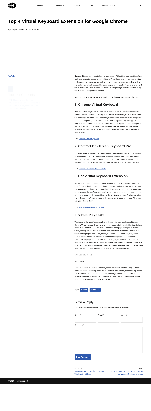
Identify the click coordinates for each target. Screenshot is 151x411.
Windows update (109, 5)
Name (78, 335)
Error (91, 5)
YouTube (12, 76)
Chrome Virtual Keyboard (89, 143)
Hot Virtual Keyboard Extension (93, 219)
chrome (84, 309)
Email (101, 335)
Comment (79, 346)
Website (124, 335)
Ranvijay (13, 30)
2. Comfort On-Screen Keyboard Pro (26, 97)
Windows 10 (59, 5)
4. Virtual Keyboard (19, 104)
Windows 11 (40, 5)
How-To (76, 5)
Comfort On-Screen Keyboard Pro (93, 178)
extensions (95, 309)
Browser (38, 30)
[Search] (141, 5)
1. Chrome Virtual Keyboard (22, 95)
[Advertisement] (68, 51)
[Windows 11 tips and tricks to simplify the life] (12, 5)
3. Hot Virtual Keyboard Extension (25, 101)
